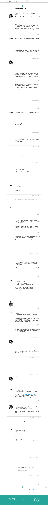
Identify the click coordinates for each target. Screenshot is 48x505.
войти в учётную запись (36, 489)
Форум (22, 3)
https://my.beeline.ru (18, 198)
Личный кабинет (36, 498)
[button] (46, 486)
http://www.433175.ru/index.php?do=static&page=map (27, 394)
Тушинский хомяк (12, 1)
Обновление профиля (37, 499)
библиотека (32, 1)
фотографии (37, 1)
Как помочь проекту (36, 500)
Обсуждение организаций (27, 3)
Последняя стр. (38, 3)
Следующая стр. (33, 3)
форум (27, 1)
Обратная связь (36, 501)
